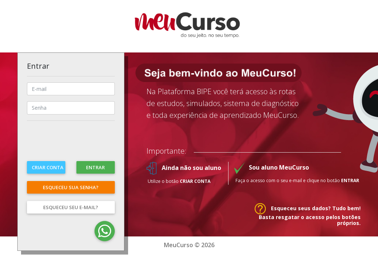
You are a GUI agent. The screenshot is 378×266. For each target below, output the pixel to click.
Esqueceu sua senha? (71, 187)
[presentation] (83, 144)
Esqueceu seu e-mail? (70, 207)
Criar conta (47, 167)
